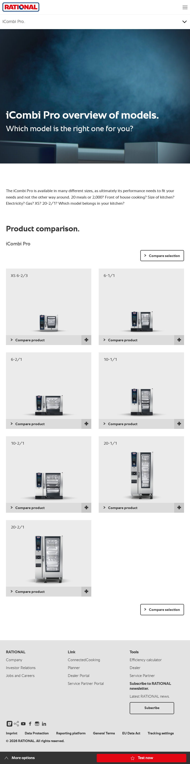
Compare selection (164, 256)
